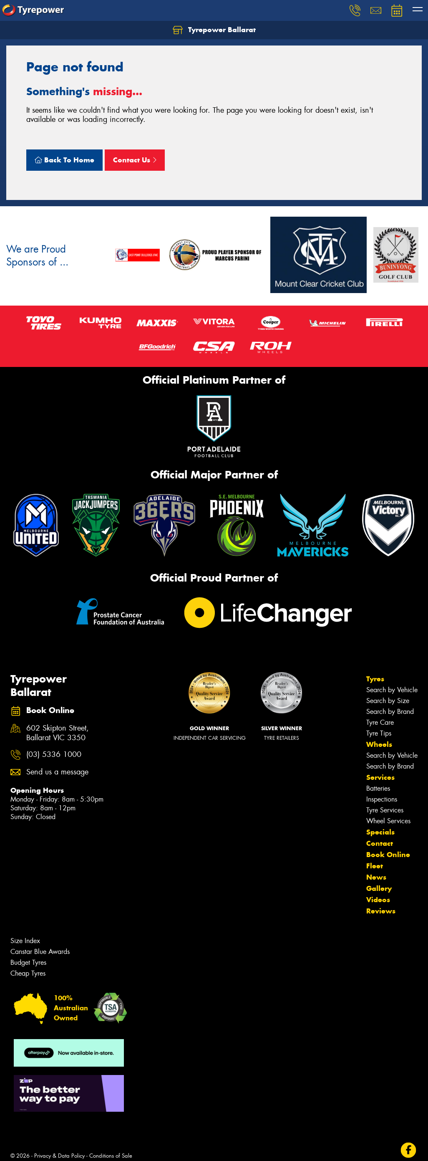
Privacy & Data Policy (59, 1155)
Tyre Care (380, 722)
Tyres (375, 678)
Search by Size (387, 700)
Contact (379, 843)
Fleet (374, 865)
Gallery (379, 888)
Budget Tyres (28, 962)
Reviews (380, 911)
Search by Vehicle (392, 689)
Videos (378, 899)
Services (380, 777)
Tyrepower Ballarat (214, 30)
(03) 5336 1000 (53, 754)
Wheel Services (388, 821)
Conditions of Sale (110, 1155)
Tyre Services (384, 810)
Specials (380, 832)
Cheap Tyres (27, 973)
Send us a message (57, 772)
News (376, 877)
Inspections (381, 799)
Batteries (378, 788)
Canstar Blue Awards (40, 951)
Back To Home (64, 159)
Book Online (388, 854)
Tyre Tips (378, 733)
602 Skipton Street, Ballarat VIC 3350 (57, 733)
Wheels (379, 744)
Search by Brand (390, 711)
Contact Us (134, 159)
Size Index (25, 940)
